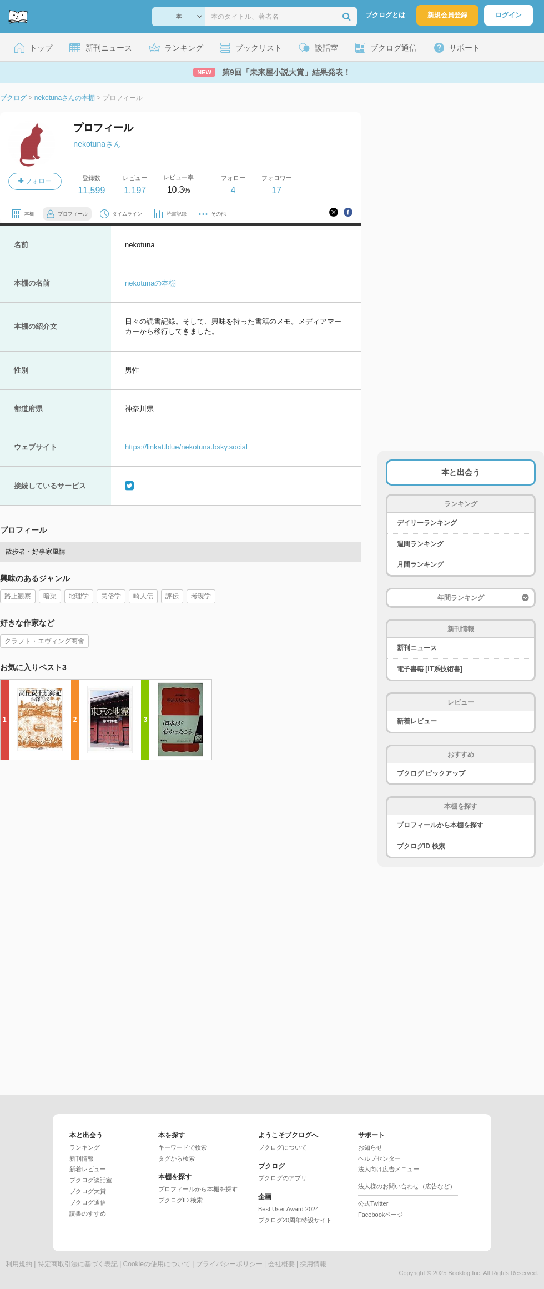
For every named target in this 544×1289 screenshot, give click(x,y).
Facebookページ (380, 1214)
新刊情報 (81, 1158)
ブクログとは (385, 15)
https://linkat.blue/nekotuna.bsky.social (186, 447)
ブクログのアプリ (282, 1178)
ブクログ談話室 (90, 1180)
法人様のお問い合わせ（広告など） (407, 1186)
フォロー (35, 181)
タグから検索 (176, 1158)
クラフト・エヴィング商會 (44, 641)
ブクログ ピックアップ (431, 773)
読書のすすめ (87, 1213)
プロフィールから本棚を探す (440, 825)
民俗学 (111, 596)
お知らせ (370, 1147)
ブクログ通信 (87, 1202)
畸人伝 (143, 596)
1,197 (135, 190)
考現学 (201, 596)
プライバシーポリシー (229, 1264)
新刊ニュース (417, 648)
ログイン (508, 15)
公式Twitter (373, 1203)
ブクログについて (282, 1147)
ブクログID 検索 (421, 846)
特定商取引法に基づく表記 (78, 1264)
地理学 (79, 596)
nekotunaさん (97, 143)
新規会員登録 (447, 15)
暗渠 (50, 596)
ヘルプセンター (379, 1158)
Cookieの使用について (156, 1264)
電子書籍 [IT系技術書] (429, 669)
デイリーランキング (427, 523)
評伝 (172, 596)
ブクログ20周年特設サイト (295, 1220)
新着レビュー (417, 721)
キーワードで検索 (182, 1147)
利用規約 (19, 1264)
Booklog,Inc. (465, 1273)
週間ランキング (420, 544)
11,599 (91, 190)
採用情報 (313, 1264)
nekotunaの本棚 (151, 283)
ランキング (84, 1147)
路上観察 (17, 596)
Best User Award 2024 (288, 1209)
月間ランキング (420, 564)
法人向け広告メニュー (388, 1169)
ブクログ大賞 (87, 1191)
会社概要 (281, 1264)
